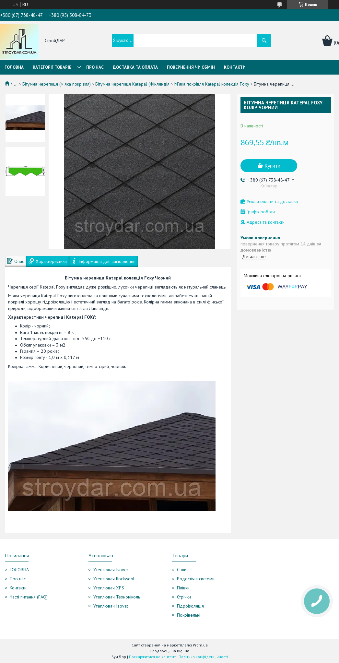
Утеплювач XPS (108, 588)
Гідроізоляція (190, 606)
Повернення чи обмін (191, 67)
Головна (14, 67)
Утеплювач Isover (110, 570)
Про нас (95, 67)
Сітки (181, 570)
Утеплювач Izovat (110, 606)
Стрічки (184, 597)
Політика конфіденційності (203, 656)
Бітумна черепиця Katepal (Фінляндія (132, 84)
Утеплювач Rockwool (113, 579)
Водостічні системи (196, 579)
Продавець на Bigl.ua (169, 650)
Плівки (183, 588)
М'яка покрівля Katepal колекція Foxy (211, 84)
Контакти (235, 67)
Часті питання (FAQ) (29, 597)
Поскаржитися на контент (152, 656)
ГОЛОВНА (19, 570)
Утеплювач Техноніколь (116, 597)
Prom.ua (200, 645)
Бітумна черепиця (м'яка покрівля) (56, 84)
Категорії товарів (52, 67)
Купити (272, 165)
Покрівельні (188, 615)
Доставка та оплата (135, 67)
